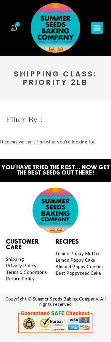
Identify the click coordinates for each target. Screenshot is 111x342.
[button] (97, 28)
